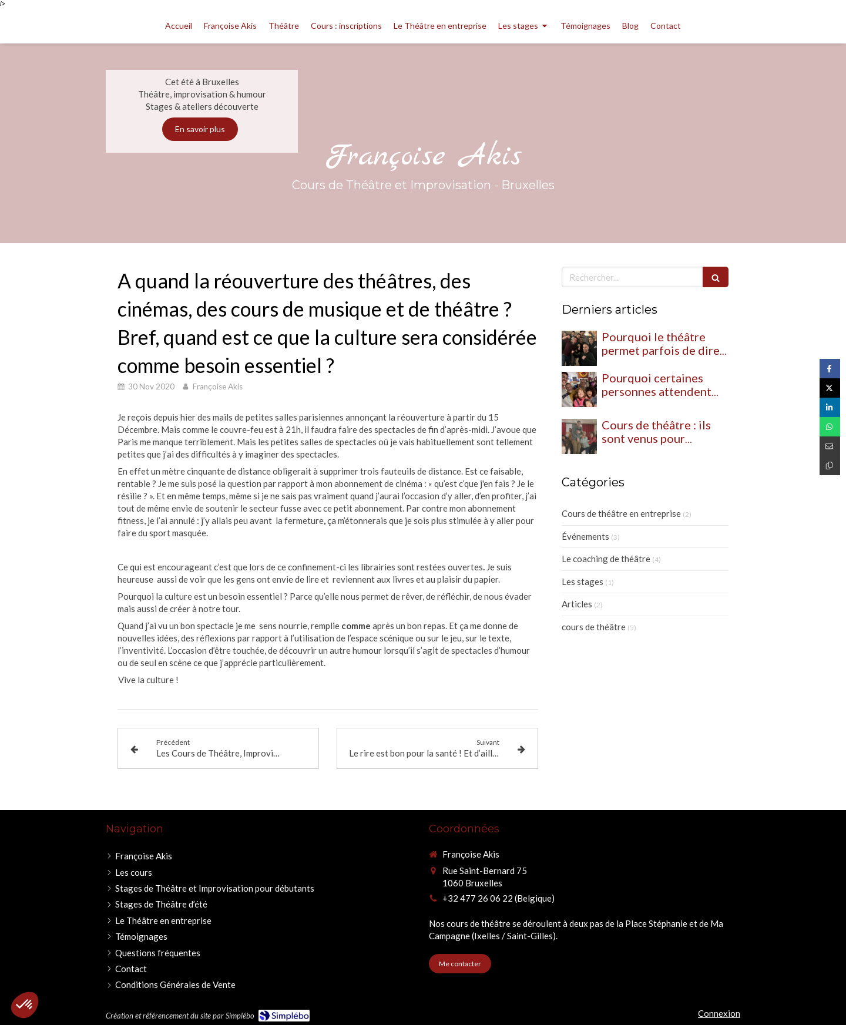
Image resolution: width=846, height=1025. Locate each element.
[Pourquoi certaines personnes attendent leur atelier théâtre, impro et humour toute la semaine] (579, 389)
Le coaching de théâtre (606, 558)
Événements (585, 536)
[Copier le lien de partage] (830, 465)
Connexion (719, 1013)
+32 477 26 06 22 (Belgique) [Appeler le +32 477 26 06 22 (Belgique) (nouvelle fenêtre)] (498, 898)
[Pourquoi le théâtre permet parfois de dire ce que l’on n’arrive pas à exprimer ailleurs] (579, 348)
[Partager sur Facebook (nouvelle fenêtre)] (830, 368)
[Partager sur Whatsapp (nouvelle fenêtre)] (830, 426)
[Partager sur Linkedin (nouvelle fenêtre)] (830, 407)
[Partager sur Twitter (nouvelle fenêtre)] (830, 388)
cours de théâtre (594, 626)
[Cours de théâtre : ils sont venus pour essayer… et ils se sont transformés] (579, 436)
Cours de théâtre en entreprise (621, 513)
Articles (577, 604)
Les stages (582, 581)
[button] (25, 1005)
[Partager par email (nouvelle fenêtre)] (830, 446)
